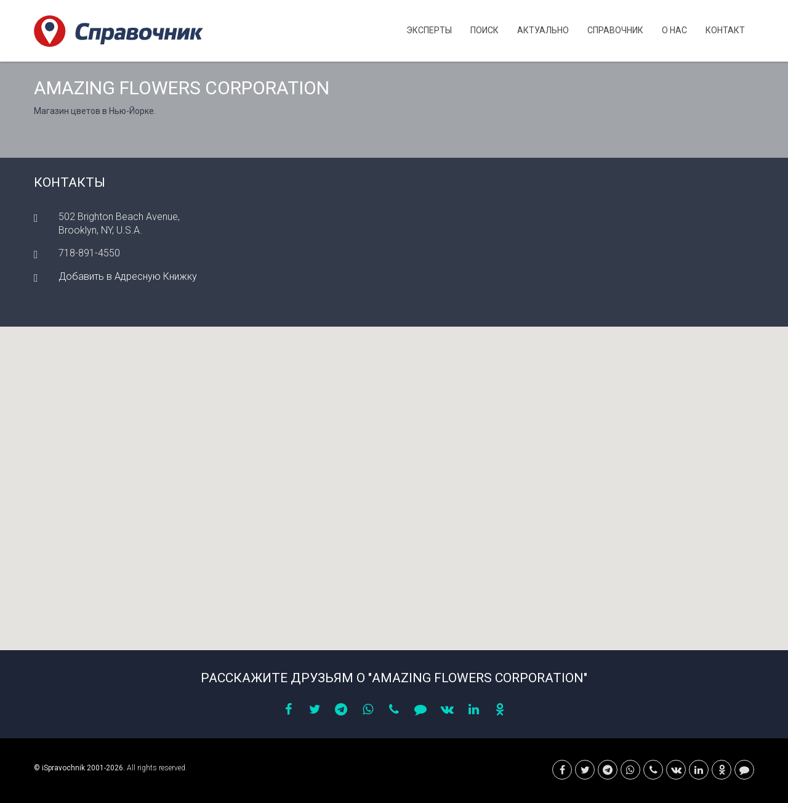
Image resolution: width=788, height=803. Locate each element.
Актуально (543, 30)
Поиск (484, 30)
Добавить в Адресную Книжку (127, 276)
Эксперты (429, 30)
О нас (674, 30)
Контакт (725, 30)
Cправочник (615, 30)
